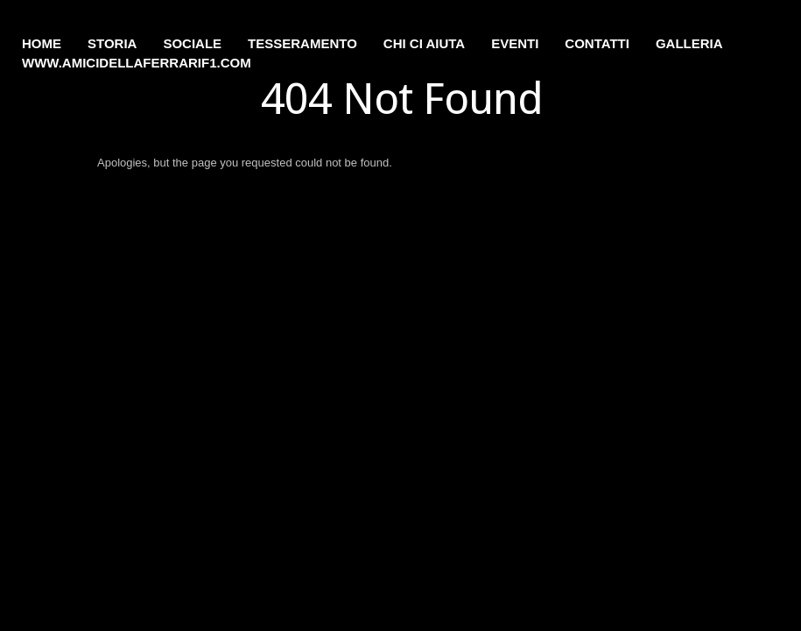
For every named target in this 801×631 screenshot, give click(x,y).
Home (41, 43)
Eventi (514, 43)
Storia (112, 43)
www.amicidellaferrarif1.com (136, 62)
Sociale (192, 43)
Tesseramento (302, 43)
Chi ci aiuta (424, 43)
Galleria (689, 43)
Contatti (597, 43)
